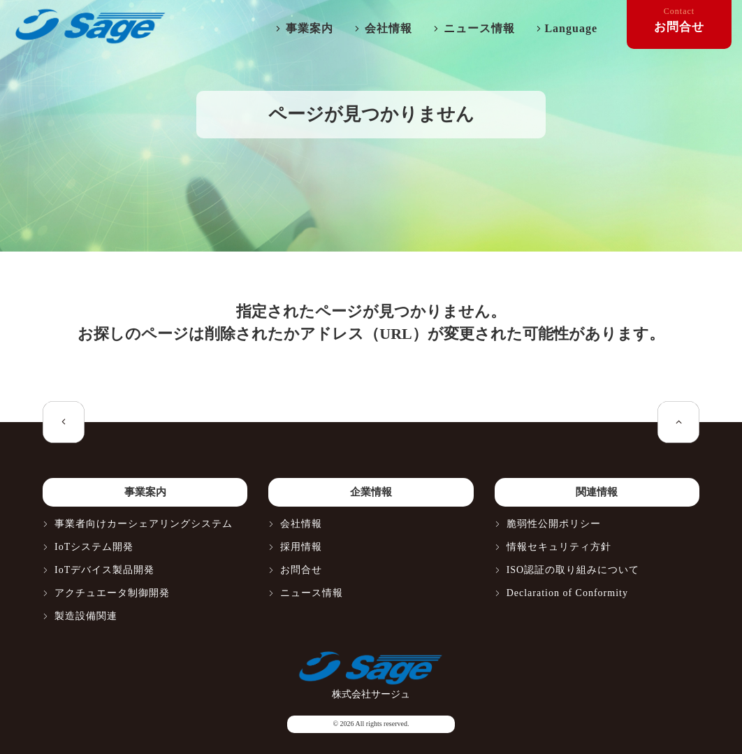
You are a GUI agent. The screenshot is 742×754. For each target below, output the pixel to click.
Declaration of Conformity (567, 593)
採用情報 (301, 547)
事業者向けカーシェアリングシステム (143, 524)
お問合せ (301, 570)
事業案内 (309, 28)
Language (570, 28)
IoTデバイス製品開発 (104, 570)
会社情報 (388, 28)
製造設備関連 (85, 616)
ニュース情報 (479, 28)
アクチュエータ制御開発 (112, 593)
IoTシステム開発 (93, 547)
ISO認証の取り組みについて (573, 570)
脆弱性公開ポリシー (554, 524)
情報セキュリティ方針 (559, 547)
